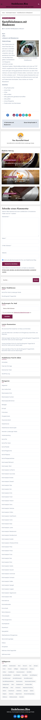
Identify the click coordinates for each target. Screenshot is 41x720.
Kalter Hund (7, 196)
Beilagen (4, 404)
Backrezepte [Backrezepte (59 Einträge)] (12, 665)
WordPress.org (6, 373)
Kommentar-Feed (7, 370)
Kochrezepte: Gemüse (8, 508)
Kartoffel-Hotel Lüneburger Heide (11, 292)
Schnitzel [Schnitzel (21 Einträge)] (19, 690)
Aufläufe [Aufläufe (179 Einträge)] (5, 665)
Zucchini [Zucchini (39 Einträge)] (21, 696)
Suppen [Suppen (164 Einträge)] (4, 693)
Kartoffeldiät (5, 447)
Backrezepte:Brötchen (8, 400)
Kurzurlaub (5, 608)
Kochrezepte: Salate (7, 566)
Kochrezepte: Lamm (7, 527)
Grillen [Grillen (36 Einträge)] (4, 672)
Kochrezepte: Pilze (7, 546)
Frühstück (5, 412)
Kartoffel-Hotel (22, 140)
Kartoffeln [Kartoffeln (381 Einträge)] (25, 675)
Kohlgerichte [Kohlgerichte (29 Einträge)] (6, 684)
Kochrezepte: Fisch (7, 497)
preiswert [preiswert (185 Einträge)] (18, 687)
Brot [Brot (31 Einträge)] (19, 665)
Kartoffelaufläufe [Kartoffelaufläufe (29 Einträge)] (7, 675)
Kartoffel (4, 439)
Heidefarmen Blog (19, 4)
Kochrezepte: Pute (7, 554)
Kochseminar (5, 600)
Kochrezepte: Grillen (7, 512)
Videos (4, 643)
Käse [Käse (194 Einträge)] (13, 684)
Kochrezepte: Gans (7, 504)
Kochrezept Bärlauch (8, 462)
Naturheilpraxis (6, 612)
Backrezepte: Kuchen (8, 397)
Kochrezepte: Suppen (8, 589)
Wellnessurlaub (6, 654)
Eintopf (4, 408)
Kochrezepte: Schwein (8, 577)
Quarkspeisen (5, 623)
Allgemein (4, 385)
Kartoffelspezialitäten (8, 458)
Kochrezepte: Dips (7, 485)
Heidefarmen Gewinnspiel (9, 427)
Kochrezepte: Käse (7, 523)
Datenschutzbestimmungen (21, 312)
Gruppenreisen (6, 416)
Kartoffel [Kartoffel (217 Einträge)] (29, 672)
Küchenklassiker (6, 604)
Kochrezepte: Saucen (8, 570)
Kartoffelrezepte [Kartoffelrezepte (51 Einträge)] (28, 678)
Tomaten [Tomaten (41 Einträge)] (11, 693)
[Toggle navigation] (1, 4)
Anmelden (5, 362)
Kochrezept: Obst (6, 466)
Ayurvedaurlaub (6, 389)
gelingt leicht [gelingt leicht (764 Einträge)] (23, 668)
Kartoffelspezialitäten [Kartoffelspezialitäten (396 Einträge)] (8, 681)
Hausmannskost (6, 420)
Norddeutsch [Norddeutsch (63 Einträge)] (19, 684)
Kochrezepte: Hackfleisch (9, 516)
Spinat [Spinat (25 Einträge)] (31, 690)
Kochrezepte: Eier (7, 489)
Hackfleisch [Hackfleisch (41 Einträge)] (11, 672)
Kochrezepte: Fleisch (8, 500)
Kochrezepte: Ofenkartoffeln (10, 543)
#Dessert (21, 28)
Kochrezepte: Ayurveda (8, 473)
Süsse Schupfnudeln (30, 122)
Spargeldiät (5, 631)
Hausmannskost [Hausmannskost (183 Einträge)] (20, 672)
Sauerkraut (5, 627)
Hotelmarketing (6, 435)
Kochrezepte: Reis (7, 558)
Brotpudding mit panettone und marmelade (17, 163)
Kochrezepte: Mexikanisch (9, 531)
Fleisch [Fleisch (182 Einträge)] (9, 668)
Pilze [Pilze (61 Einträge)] (12, 687)
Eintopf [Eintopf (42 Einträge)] (36, 665)
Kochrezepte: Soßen (7, 581)
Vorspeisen (5, 646)
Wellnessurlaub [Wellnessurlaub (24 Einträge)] (13, 696)
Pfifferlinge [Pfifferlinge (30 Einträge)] (5, 687)
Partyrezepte (5, 616)
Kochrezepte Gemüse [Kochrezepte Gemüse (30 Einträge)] (30, 681)
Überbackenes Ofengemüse (9, 635)
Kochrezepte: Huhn (7, 520)
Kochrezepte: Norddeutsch (9, 535)
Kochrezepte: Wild (7, 596)
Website (4, 252)
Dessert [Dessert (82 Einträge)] (25, 665)
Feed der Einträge (7, 366)
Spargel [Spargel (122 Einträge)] (26, 690)
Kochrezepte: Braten (7, 477)
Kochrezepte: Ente (7, 493)
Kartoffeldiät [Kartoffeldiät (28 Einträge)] (17, 675)
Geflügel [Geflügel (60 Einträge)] (16, 668)
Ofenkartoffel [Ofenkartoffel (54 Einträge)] (28, 684)
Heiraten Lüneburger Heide (9, 431)
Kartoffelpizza (6, 454)
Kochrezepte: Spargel (8, 585)
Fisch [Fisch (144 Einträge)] (4, 668)
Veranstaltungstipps (7, 639)
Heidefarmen (5, 424)
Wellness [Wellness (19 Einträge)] (5, 696)
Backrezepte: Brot (7, 393)
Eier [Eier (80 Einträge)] (30, 665)
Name (4, 238)
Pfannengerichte (7, 619)
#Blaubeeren (15, 28)
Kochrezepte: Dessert (9, 18)
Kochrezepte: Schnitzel (8, 573)
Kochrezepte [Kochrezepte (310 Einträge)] (19, 681)
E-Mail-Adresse (6, 245)
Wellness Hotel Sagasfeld (9, 650)
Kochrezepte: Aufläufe (8, 470)
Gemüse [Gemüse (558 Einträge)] (32, 668)
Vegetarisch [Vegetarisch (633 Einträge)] (19, 693)
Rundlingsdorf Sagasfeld (9, 296)
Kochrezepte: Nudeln (8, 539)
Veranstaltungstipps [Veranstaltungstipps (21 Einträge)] (29, 693)
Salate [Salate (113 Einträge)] (4, 690)
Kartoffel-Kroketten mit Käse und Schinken (18, 329)
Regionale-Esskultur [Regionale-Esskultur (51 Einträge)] (28, 687)
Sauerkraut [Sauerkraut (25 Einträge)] (11, 690)
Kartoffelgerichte (7, 450)
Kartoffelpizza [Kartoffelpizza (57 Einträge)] (33, 675)
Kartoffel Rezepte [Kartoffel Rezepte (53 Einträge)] (17, 678)
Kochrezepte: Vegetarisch (9, 593)
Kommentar (5, 216)
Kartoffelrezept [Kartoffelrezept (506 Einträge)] (6, 678)
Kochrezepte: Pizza (7, 550)
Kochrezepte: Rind (7, 562)
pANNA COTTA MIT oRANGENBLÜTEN (16, 180)
